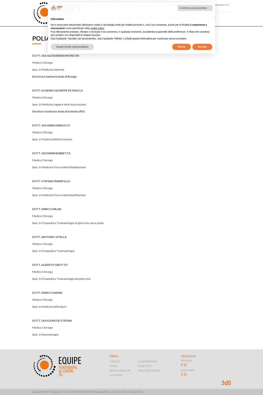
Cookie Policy (136, 392)
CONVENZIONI (147, 361)
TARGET (115, 361)
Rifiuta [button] (181, 42)
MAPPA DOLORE (120, 370)
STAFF (114, 365)
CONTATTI (145, 365)
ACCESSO (116, 375)
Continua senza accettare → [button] (195, 4)
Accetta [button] (202, 42)
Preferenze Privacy (101, 391)
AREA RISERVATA (149, 370)
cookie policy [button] (97, 24)
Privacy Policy (120, 392)
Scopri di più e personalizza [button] (72, 42)
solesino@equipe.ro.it (218, 4)
